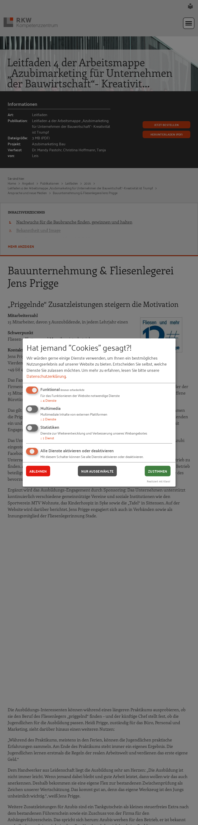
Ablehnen (38, 471)
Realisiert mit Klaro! (158, 481)
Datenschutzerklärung (46, 375)
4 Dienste (48, 400)
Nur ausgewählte (97, 471)
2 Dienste (48, 419)
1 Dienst (47, 438)
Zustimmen (157, 471)
